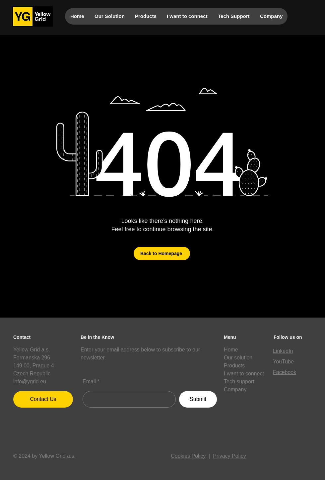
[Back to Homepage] (162, 253)
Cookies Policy (188, 456)
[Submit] (198, 399)
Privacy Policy (229, 456)
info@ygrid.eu (29, 381)
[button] (282, 403)
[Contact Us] (43, 399)
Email (89, 381)
